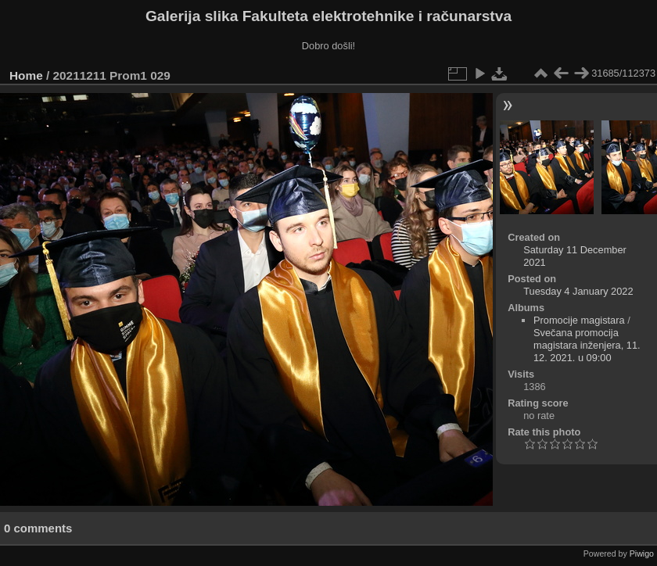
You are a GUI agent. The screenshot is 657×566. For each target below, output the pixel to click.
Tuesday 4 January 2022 (578, 291)
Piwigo (642, 553)
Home (26, 75)
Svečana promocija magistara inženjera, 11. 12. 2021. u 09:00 (587, 345)
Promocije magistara (579, 320)
